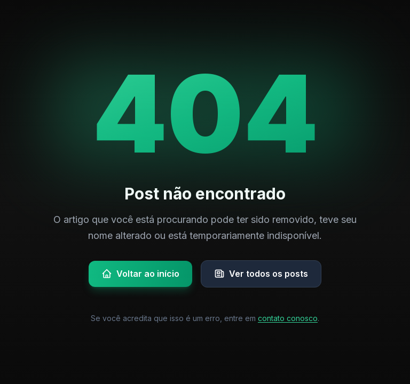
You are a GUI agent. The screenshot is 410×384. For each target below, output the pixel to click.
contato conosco (288, 318)
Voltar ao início (140, 273)
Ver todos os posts (261, 273)
